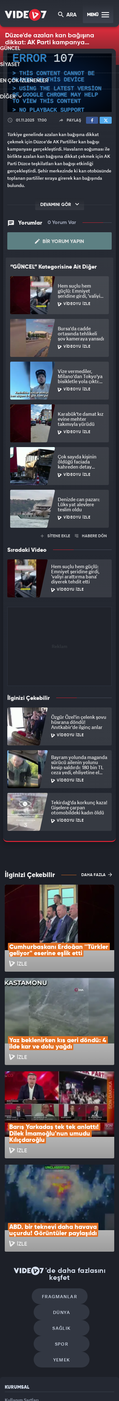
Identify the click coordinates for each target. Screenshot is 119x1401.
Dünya (86, 1210)
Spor (89, 1229)
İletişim (12, 1316)
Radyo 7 (48, 1378)
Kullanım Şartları (22, 1288)
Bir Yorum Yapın (59, 240)
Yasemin (81, 1391)
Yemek (61, 1248)
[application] (59, 82)
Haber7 (45, 1391)
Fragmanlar (32, 1210)
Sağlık (34, 1229)
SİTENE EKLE (55, 535)
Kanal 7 (25, 1378)
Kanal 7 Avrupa (70, 1378)
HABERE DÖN (91, 535)
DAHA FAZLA (96, 873)
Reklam (12, 1302)
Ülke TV (90, 1378)
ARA (67, 15)
